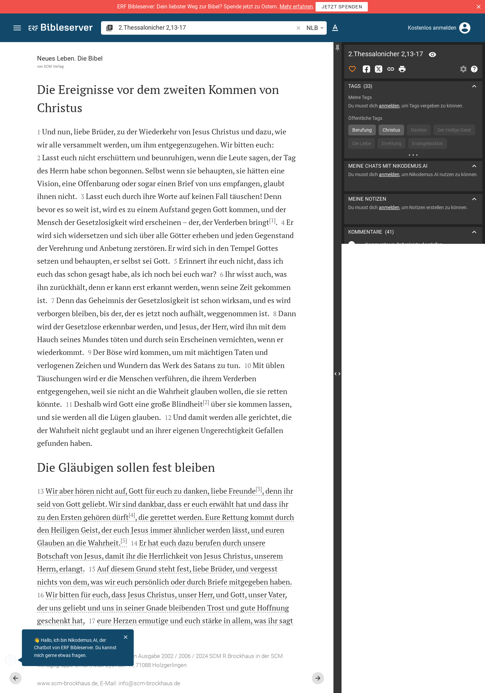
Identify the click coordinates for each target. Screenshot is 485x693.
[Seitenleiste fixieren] (337, 48)
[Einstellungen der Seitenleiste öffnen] (463, 69)
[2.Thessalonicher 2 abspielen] (413, 386)
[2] (206, 402)
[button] (478, 6)
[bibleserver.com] (61, 28)
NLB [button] (316, 28)
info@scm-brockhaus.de (149, 683)
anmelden (389, 105)
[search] (206, 27)
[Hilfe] (474, 69)
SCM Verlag (54, 66)
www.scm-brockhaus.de (67, 683)
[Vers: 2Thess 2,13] (432, 54)
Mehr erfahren (296, 6)
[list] (413, 274)
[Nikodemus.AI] (15, 660)
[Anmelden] (465, 28)
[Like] (352, 69)
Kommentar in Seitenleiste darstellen (404, 244)
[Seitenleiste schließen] (337, 373)
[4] (132, 515)
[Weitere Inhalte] (413, 155)
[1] (272, 220)
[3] (259, 489)
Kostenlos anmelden (432, 28)
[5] (124, 540)
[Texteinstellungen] (335, 28)
